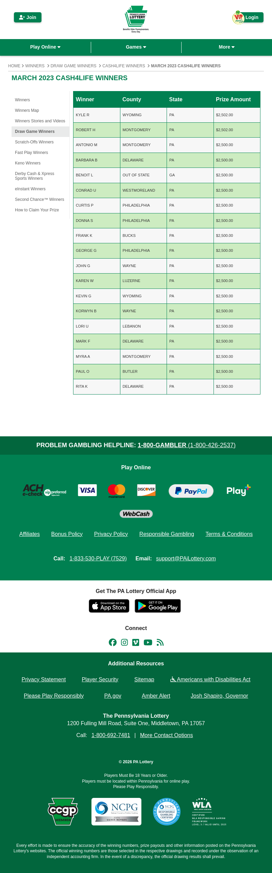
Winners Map (27, 110)
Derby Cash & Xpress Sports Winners (34, 176)
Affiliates (29, 534)
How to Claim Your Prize (37, 210)
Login (248, 18)
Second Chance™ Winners (39, 199)
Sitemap (144, 679)
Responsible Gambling (166, 534)
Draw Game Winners (74, 66)
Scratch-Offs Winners (34, 142)
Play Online (45, 47)
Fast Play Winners (31, 152)
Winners (35, 66)
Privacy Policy (111, 534)
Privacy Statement (44, 679)
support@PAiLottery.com (186, 558)
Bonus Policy (67, 534)
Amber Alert (156, 696)
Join (27, 17)
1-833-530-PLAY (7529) (97, 558)
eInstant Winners (30, 189)
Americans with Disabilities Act (210, 679)
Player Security (100, 679)
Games (136, 47)
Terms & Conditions (229, 534)
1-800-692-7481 (110, 735)
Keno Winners (27, 163)
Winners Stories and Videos (40, 121)
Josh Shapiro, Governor (219, 696)
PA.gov (112, 696)
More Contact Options (166, 735)
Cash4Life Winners (123, 66)
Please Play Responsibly (54, 696)
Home (14, 66)
